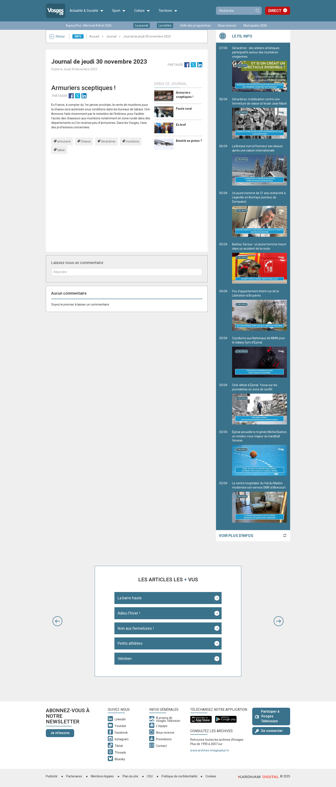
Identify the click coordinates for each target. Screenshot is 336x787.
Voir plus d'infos (236, 535)
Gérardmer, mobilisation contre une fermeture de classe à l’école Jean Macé (259, 118)
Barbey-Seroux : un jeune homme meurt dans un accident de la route (259, 263)
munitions (132, 141)
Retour (57, 36)
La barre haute (130, 598)
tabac (61, 150)
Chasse (86, 141)
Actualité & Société (87, 11)
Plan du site (130, 776)
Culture (142, 11)
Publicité (51, 776)
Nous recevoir (227, 25)
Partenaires (74, 776)
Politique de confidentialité (179, 776)
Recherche (257, 11)
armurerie (64, 141)
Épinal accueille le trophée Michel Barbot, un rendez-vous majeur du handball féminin (259, 453)
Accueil (94, 36)
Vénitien (125, 658)
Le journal (141, 25)
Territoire (168, 11)
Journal (111, 36)
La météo (165, 25)
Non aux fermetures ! (136, 628)
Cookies (211, 776)
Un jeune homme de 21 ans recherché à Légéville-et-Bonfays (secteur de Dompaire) (259, 214)
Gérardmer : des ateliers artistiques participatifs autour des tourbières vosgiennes (259, 69)
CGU (150, 776)
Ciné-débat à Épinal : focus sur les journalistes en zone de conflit (259, 403)
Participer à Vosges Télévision (267, 716)
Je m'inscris (60, 733)
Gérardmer (108, 141)
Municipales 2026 (255, 25)
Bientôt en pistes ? (189, 140)
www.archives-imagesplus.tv (209, 750)
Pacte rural (184, 108)
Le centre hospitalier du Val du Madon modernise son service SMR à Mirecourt (259, 502)
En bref (181, 124)
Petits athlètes (130, 643)
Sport (119, 11)
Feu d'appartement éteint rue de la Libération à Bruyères (259, 310)
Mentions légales (102, 776)
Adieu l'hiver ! (129, 613)
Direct (274, 10)
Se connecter (269, 731)
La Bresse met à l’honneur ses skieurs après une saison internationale (259, 165)
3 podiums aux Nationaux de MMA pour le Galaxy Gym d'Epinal (259, 357)
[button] (57, 621)
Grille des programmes (195, 25)
